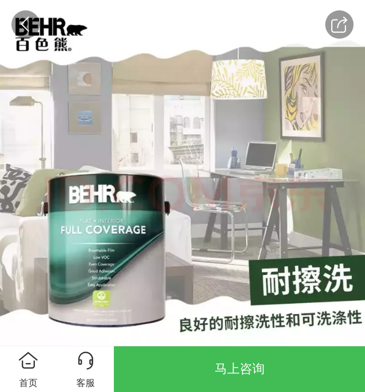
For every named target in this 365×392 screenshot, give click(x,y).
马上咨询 (240, 369)
